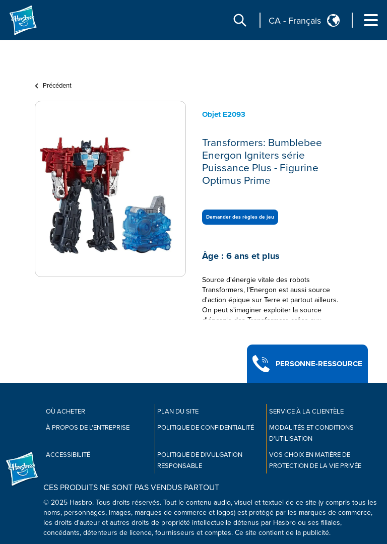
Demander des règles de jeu (240, 217)
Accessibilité (68, 455)
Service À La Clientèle (306, 411)
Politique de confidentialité (205, 428)
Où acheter (65, 411)
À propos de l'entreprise (88, 428)
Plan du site (178, 411)
